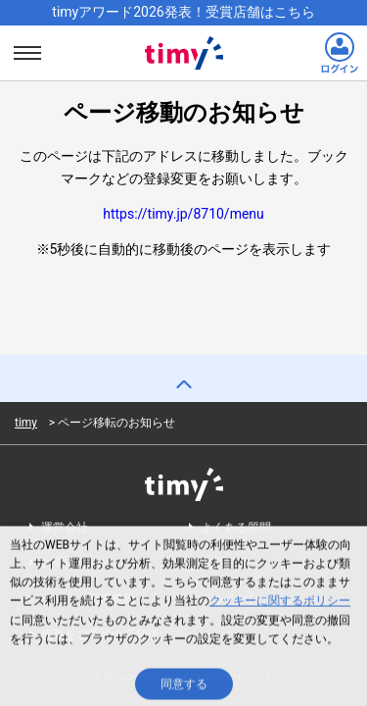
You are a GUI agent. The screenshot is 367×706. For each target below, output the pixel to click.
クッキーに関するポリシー (279, 603)
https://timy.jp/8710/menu (183, 214)
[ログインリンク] (339, 52)
